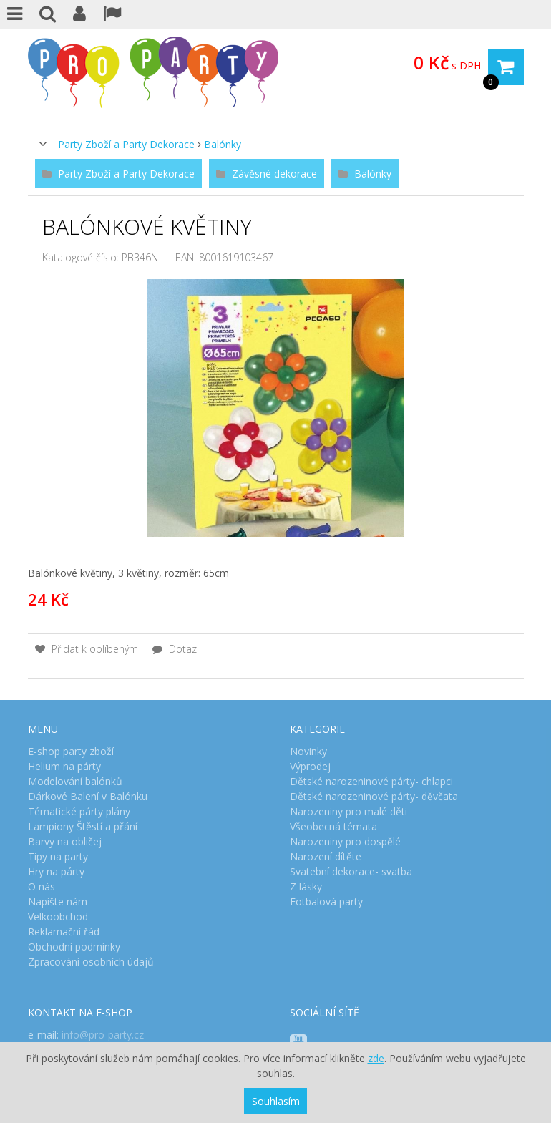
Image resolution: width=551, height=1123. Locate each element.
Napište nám (57, 901)
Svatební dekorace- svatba (351, 871)
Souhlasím (276, 1101)
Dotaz (174, 649)
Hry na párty (56, 871)
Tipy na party (58, 856)
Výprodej (310, 766)
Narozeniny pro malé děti (348, 811)
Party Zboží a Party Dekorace (126, 144)
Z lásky (306, 886)
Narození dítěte (325, 856)
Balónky (222, 144)
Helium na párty (64, 766)
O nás (41, 886)
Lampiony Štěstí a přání (82, 826)
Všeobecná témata (333, 826)
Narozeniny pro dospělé (345, 841)
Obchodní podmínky (74, 946)
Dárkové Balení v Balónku (87, 796)
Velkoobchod (58, 916)
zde (376, 1058)
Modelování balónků (75, 781)
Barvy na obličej (65, 841)
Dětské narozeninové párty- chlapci (371, 781)
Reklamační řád (63, 931)
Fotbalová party (326, 901)
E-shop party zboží (71, 751)
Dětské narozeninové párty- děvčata (374, 796)
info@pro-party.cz (103, 1034)
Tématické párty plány (79, 811)
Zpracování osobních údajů (91, 961)
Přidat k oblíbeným (86, 649)
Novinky (308, 751)
